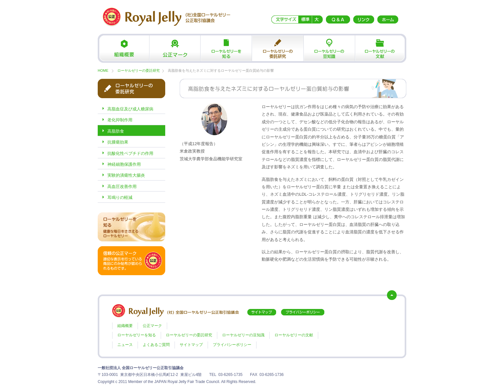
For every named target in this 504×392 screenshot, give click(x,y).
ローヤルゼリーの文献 (380, 48)
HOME (103, 70)
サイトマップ (191, 344)
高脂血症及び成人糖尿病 (130, 109)
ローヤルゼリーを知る (226, 48)
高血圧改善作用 (122, 186)
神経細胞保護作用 (124, 164)
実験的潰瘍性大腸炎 (126, 175)
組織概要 (123, 48)
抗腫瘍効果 (117, 142)
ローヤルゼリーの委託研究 (277, 48)
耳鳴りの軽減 (119, 197)
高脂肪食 (115, 131)
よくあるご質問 (156, 344)
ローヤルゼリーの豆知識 (329, 48)
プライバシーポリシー (232, 344)
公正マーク (175, 48)
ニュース (125, 344)
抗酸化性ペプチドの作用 (130, 153)
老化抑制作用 (119, 119)
